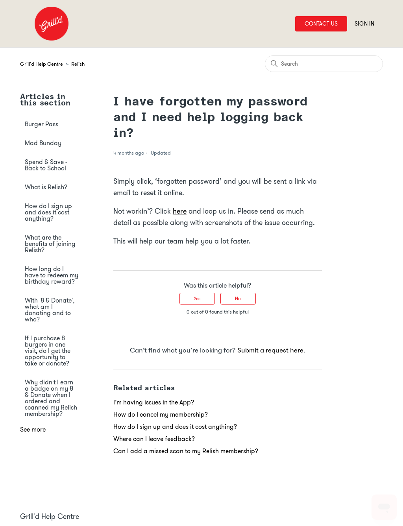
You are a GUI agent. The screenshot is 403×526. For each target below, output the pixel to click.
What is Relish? (46, 187)
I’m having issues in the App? (153, 402)
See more (33, 429)
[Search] (324, 64)
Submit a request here (270, 350)
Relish (78, 64)
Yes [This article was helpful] (197, 298)
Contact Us (321, 24)
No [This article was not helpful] (238, 298)
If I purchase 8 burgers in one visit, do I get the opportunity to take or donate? (47, 351)
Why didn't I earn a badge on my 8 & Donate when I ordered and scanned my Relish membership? (51, 398)
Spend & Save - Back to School (46, 165)
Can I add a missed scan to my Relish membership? (185, 451)
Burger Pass (41, 124)
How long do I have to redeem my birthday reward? (51, 275)
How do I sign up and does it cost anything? (48, 212)
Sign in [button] (364, 24)
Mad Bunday (43, 143)
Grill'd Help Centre (41, 64)
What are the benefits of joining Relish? (50, 244)
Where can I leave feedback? (154, 438)
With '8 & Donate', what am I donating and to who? (49, 310)
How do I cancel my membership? (160, 414)
